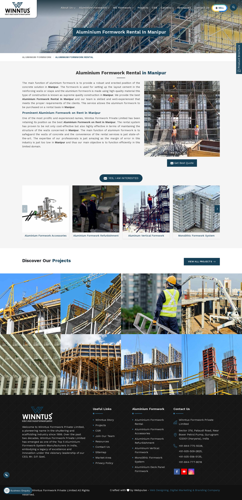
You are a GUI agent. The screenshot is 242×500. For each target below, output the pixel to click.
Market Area (103, 457)
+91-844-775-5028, (191, 445)
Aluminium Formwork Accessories (149, 431)
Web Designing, (159, 490)
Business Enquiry (17, 490)
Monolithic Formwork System (148, 459)
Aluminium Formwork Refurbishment (149, 440)
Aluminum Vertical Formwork (147, 450)
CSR (154, 7)
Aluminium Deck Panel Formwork (150, 469)
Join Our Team (105, 436)
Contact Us (202, 7)
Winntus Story (104, 419)
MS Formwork (123, 8)
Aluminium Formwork (94, 8)
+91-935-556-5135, (190, 456)
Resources (184, 7)
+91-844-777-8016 (190, 462)
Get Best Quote (182, 163)
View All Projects (202, 261)
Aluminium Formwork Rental (149, 421)
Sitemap (100, 452)
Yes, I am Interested (121, 178)
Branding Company (207, 490)
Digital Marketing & (182, 490)
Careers (167, 8)
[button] (217, 209)
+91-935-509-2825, (190, 451)
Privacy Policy (104, 463)
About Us (68, 8)
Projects (143, 7)
